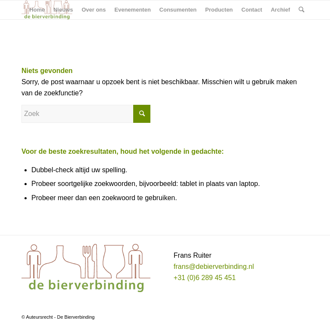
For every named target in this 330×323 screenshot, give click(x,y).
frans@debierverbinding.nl (214, 266)
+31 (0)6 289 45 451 (205, 277)
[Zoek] (301, 9)
